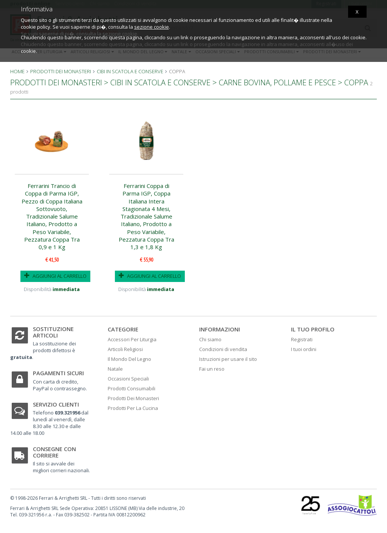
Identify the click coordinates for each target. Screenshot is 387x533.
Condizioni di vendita (223, 349)
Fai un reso (211, 368)
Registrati (302, 339)
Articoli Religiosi (125, 349)
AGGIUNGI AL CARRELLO (55, 275)
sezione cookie (151, 26)
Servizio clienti (56, 404)
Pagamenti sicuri (58, 373)
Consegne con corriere (54, 452)
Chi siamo (210, 339)
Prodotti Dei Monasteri (133, 398)
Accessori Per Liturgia (132, 339)
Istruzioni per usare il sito (228, 359)
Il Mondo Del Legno (129, 359)
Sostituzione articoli (53, 332)
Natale (115, 368)
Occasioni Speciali (128, 378)
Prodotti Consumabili (131, 388)
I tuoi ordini (303, 349)
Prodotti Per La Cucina (133, 408)
